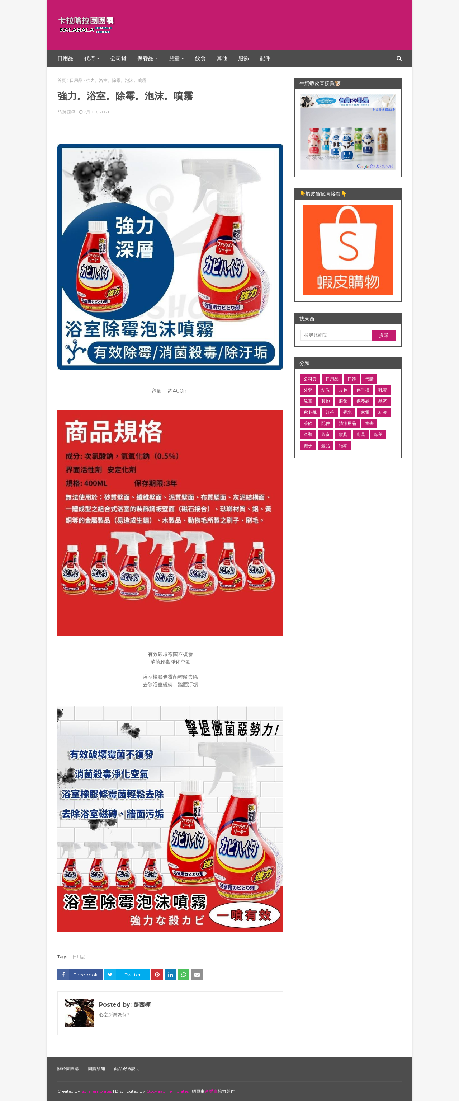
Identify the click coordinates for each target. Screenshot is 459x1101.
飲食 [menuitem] (200, 58)
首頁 (61, 80)
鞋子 (308, 445)
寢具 (343, 434)
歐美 (378, 434)
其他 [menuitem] (222, 58)
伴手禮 (362, 390)
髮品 (325, 445)
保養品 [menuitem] (145, 58)
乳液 (382, 390)
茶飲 (308, 423)
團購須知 (96, 1068)
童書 (369, 423)
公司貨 (310, 378)
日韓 (351, 378)
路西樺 (68, 111)
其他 (325, 401)
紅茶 (330, 412)
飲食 (325, 434)
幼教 (325, 390)
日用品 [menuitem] (65, 58)
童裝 (308, 434)
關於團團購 (68, 1068)
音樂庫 (211, 1091)
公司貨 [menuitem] (118, 58)
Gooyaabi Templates (167, 1091)
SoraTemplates (96, 1091)
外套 (308, 390)
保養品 (362, 401)
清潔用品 (347, 423)
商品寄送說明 (127, 1068)
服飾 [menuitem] (243, 58)
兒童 (308, 401)
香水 (347, 412)
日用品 (76, 80)
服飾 (343, 401)
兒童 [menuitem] (174, 58)
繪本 (343, 445)
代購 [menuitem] (89, 58)
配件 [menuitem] (265, 58)
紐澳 (382, 412)
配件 (325, 423)
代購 (369, 378)
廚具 (360, 434)
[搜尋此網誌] (336, 335)
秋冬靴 (310, 412)
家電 (365, 412)
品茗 (382, 401)
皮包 (343, 390)
